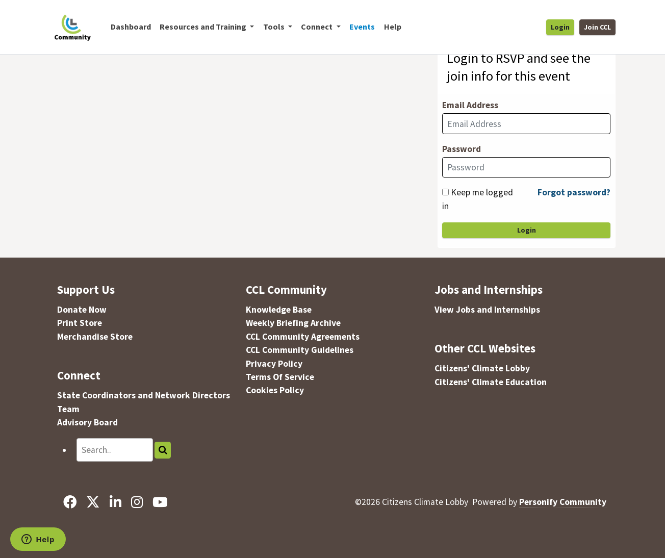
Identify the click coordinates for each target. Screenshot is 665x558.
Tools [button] (274, 26)
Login (560, 27)
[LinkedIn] (115, 502)
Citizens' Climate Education (490, 382)
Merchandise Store (95, 336)
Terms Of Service (280, 377)
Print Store (79, 322)
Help (392, 26)
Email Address (470, 105)
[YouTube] (159, 502)
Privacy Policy (274, 363)
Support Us (86, 289)
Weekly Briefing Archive (293, 322)
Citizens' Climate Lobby (482, 368)
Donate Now (82, 309)
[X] (93, 502)
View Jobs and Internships (487, 309)
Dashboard (131, 26)
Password (461, 149)
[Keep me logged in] (445, 192)
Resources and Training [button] (204, 26)
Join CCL (597, 27)
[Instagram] (136, 502)
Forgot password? (574, 192)
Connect (78, 375)
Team (68, 409)
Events (362, 26)
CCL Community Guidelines (299, 350)
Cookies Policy (275, 390)
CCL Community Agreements (303, 336)
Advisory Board (87, 422)
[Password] (526, 167)
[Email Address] (526, 123)
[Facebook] (70, 502)
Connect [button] (317, 26)
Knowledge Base (279, 309)
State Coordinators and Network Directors (143, 395)
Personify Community (562, 502)
